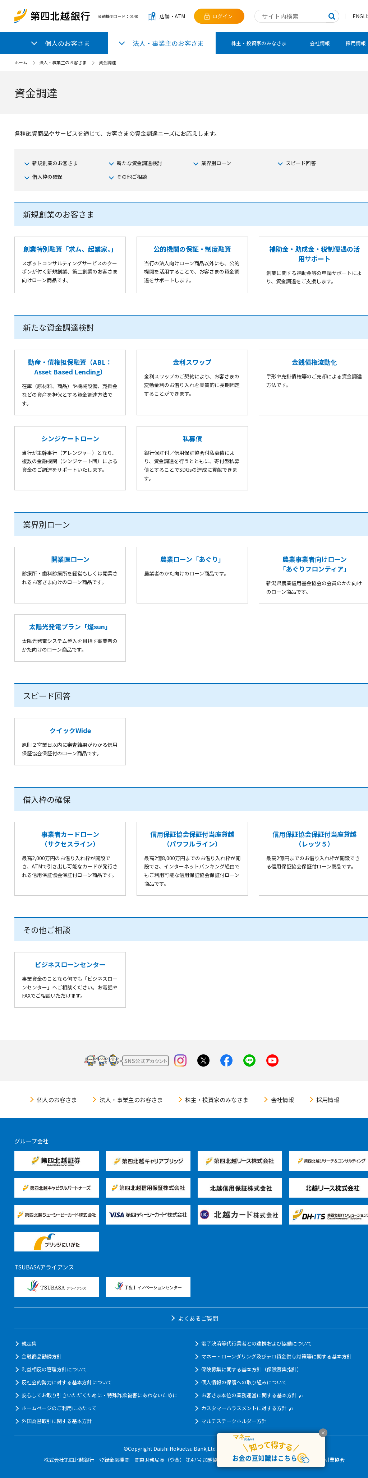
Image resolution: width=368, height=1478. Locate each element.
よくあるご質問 (198, 1318)
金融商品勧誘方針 (42, 1356)
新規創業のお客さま (55, 163)
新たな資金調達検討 (139, 163)
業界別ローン (216, 163)
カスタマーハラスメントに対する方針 (247, 1408)
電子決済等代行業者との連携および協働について (256, 1343)
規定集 (29, 1343)
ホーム (20, 62)
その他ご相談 (132, 176)
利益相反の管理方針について (54, 1369)
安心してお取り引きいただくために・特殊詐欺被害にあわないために (100, 1395)
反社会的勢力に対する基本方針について (67, 1382)
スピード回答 (301, 163)
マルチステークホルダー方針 (234, 1421)
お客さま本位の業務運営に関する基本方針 (252, 1395)
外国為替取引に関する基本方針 (57, 1421)
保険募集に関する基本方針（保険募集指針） (251, 1369)
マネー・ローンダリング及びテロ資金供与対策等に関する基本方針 (276, 1356)
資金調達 (107, 62)
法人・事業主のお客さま (63, 62)
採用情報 (327, 1099)
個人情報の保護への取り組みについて (244, 1382)
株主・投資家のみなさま (258, 43)
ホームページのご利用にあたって (59, 1408)
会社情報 (320, 43)
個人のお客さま (57, 1099)
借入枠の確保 (47, 176)
